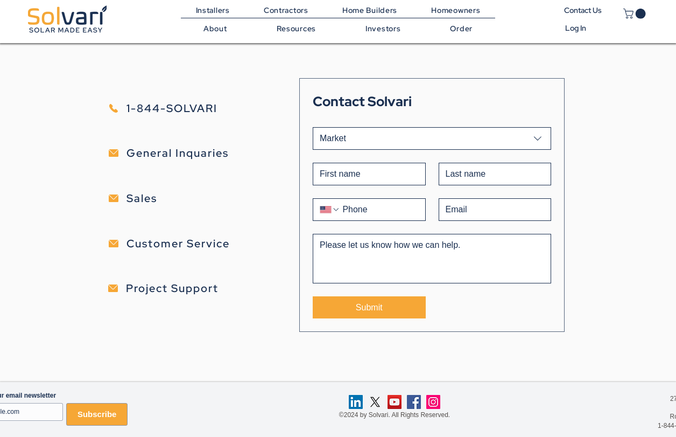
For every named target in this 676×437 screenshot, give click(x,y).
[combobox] (432, 138)
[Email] (492, 209)
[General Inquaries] (193, 153)
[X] (375, 402)
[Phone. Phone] (379, 209)
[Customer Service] (193, 243)
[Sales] (193, 198)
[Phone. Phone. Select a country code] (330, 209)
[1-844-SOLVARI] (193, 108)
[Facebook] (414, 402)
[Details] (432, 259)
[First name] (366, 174)
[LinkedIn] (356, 402)
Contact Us (578, 10)
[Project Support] (192, 288)
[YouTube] (395, 402)
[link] (635, 14)
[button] (296, 28)
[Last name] (492, 174)
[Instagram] (433, 402)
